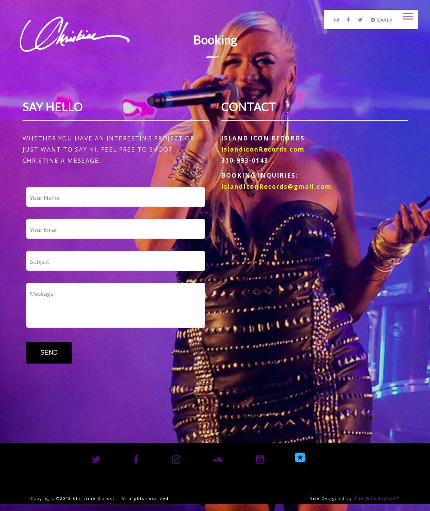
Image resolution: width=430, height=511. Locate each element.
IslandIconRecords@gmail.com (276, 186)
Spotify (381, 19)
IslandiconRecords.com (263, 149)
